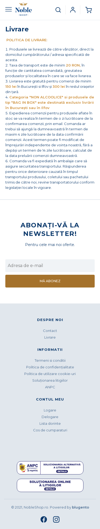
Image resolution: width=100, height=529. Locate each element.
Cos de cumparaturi (50, 430)
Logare (50, 410)
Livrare (50, 337)
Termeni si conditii (50, 360)
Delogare (50, 417)
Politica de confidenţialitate (50, 367)
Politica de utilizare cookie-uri (50, 374)
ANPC (50, 387)
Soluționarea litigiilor (50, 380)
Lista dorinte (50, 423)
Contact (50, 330)
